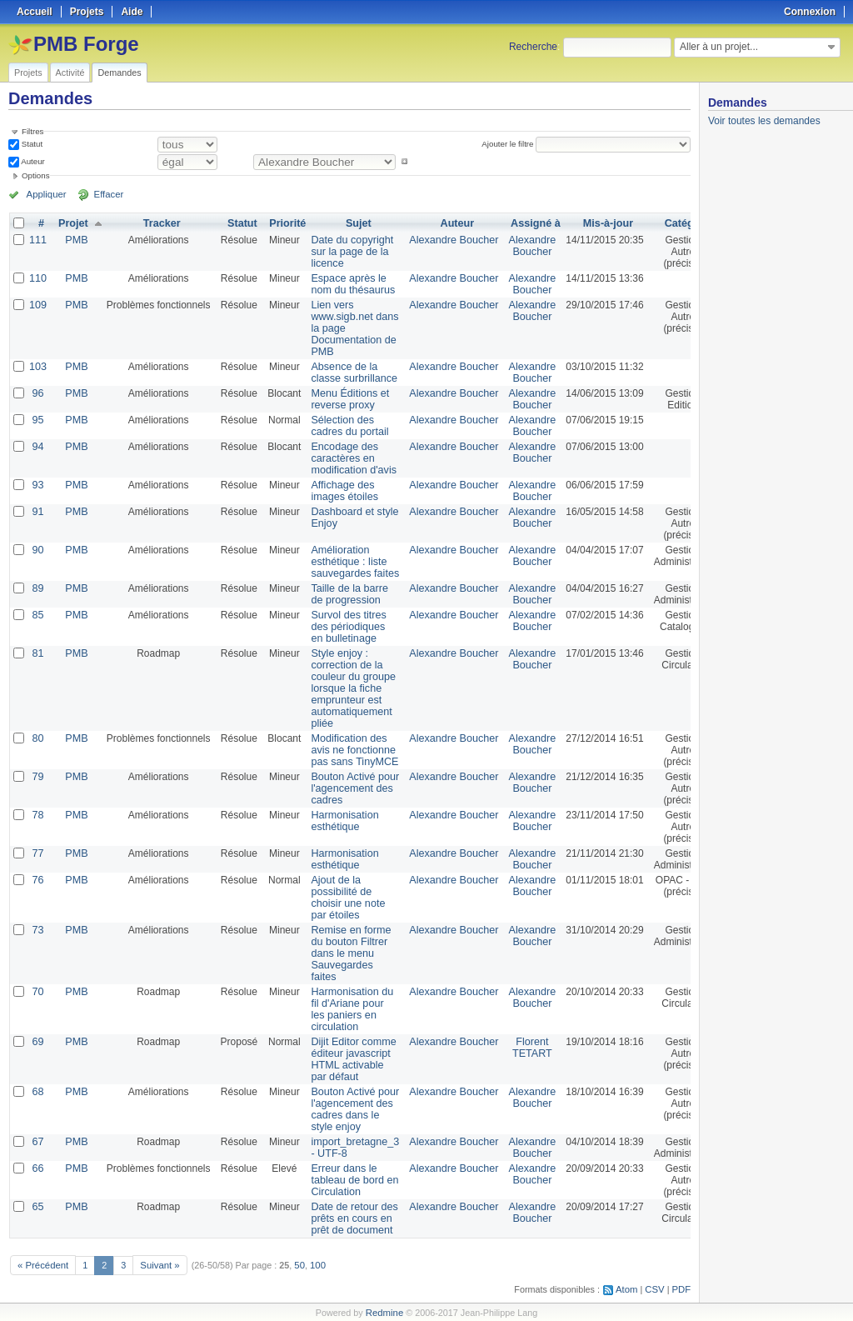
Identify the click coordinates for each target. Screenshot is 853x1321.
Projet (71, 223)
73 (37, 930)
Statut (30, 143)
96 (37, 393)
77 (37, 853)
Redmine (384, 1312)
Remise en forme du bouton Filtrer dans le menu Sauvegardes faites (347, 953)
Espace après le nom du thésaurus (349, 284)
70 (37, 992)
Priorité (284, 223)
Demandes (119, 73)
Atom (629, 1288)
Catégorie (675, 223)
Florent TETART (520, 1047)
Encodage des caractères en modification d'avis (350, 458)
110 (37, 278)
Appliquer (44, 194)
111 (37, 240)
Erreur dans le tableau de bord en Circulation (350, 1180)
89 (37, 588)
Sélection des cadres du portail (346, 426)
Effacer (101, 194)
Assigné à (523, 223)
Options (36, 175)
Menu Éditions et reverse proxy (346, 399)
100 (312, 1264)
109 (37, 305)
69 (37, 1042)
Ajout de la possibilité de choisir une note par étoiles (344, 897)
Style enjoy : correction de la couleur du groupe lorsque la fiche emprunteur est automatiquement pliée (349, 688)
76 (37, 880)
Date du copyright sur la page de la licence (348, 251)
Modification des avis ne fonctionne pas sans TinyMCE (350, 750)
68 (37, 1092)
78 (37, 815)
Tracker (159, 223)
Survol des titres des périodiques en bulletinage (345, 626)
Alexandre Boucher (444, 240)
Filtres (32, 131)
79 (37, 777)
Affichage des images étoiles (341, 491)
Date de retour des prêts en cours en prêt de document (350, 1218)
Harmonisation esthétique (341, 821)
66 (37, 1168)
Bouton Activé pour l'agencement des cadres (351, 788)
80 (37, 738)
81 (37, 653)
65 (37, 1207)
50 (295, 1264)
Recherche (533, 47)
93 (37, 485)
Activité (70, 73)
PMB (75, 240)
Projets (28, 73)
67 (37, 1142)
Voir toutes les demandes (764, 121)
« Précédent (41, 1264)
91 (37, 512)
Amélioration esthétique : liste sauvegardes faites (351, 561)
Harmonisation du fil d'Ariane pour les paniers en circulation (348, 1009)
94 (37, 447)
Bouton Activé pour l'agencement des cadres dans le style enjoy (351, 1109)
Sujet (354, 223)
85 (37, 615)
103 (37, 367)
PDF (682, 1288)
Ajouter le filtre (509, 143)
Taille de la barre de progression (345, 594)
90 (37, 550)
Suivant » (156, 1264)
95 (37, 420)
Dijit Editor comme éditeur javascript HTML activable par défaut (349, 1059)
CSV (656, 1288)
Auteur (32, 161)
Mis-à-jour (594, 223)
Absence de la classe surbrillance (350, 372)
